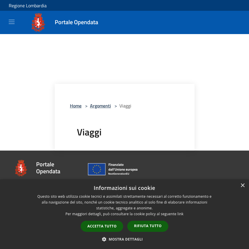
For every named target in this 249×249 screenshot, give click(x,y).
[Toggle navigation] (11, 21)
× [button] (242, 185)
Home (76, 105)
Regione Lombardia (28, 5)
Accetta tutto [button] (101, 226)
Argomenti (100, 105)
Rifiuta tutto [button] (148, 225)
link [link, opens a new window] (180, 213)
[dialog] (124, 214)
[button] (124, 239)
